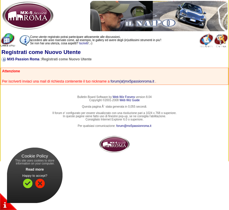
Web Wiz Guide (129, 100)
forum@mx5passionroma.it (133, 125)
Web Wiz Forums (123, 97)
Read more (35, 169)
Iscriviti (83, 43)
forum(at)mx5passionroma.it (132, 81)
